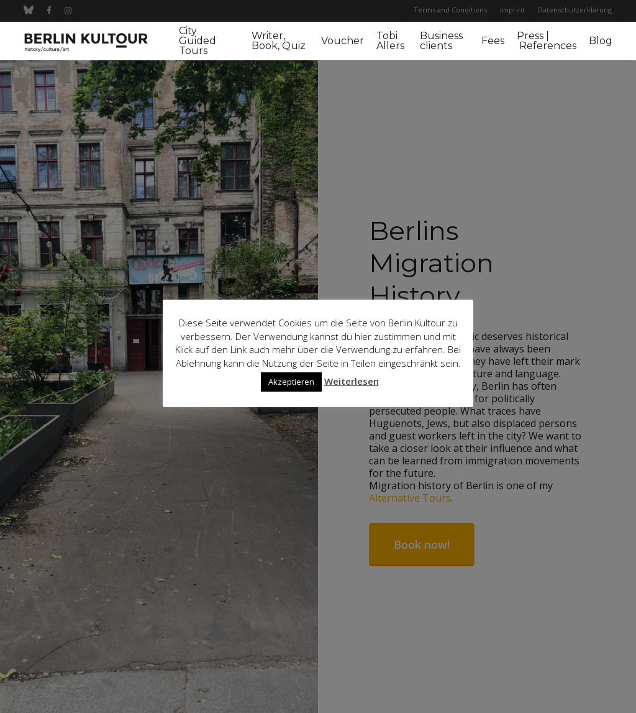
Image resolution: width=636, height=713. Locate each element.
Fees (492, 41)
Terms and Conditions (450, 9)
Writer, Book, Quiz (279, 41)
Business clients (441, 41)
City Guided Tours (197, 41)
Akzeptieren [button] (291, 381)
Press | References (546, 41)
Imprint (512, 9)
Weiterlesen (351, 381)
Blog (600, 41)
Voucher (342, 41)
